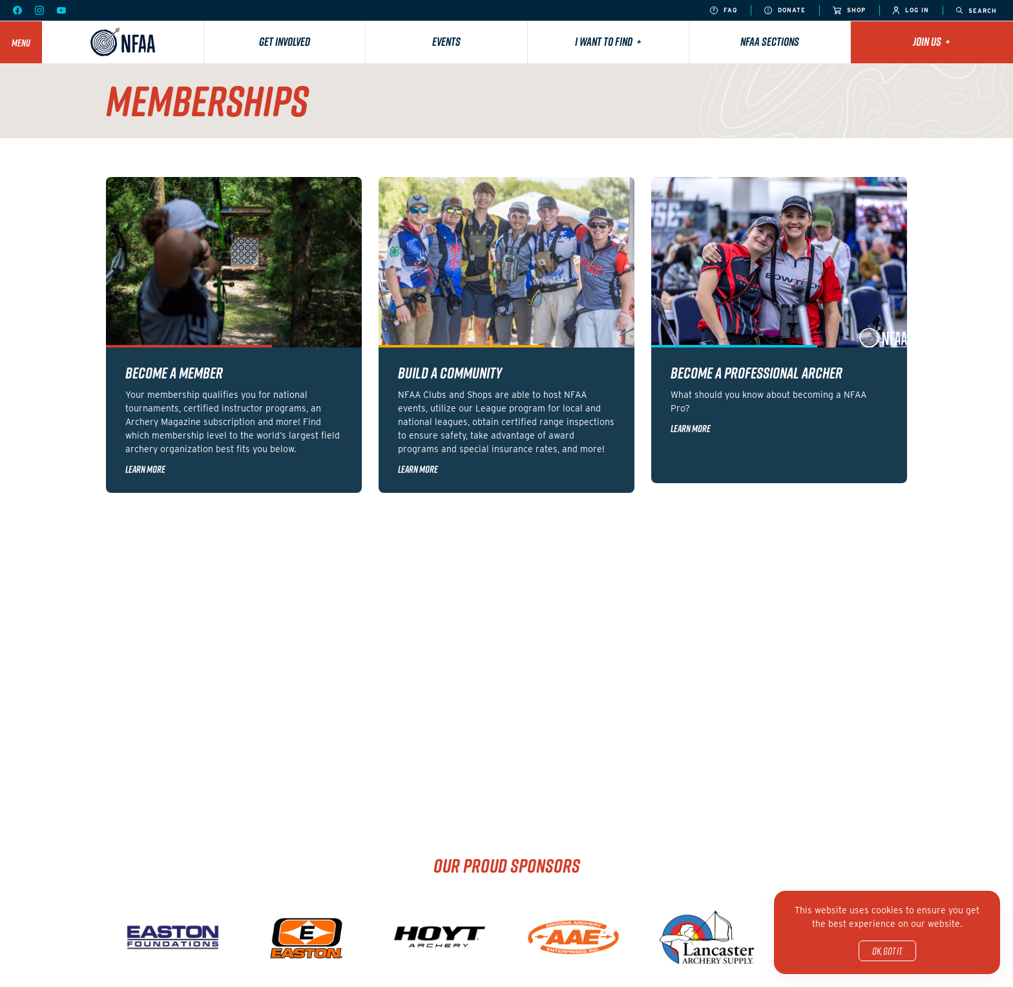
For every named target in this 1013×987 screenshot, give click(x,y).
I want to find (608, 42)
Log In (911, 10)
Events (446, 42)
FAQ (723, 10)
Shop (849, 10)
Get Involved (284, 42)
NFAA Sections (769, 42)
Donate (785, 10)
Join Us (931, 42)
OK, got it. (887, 950)
